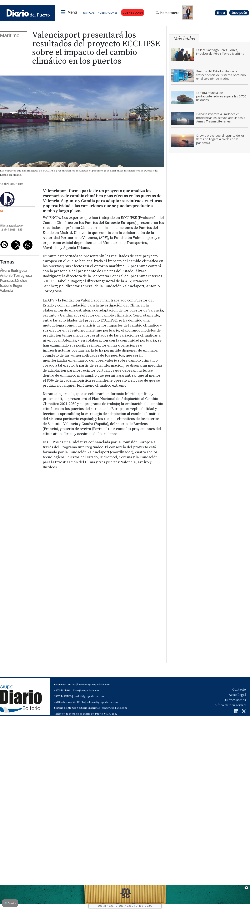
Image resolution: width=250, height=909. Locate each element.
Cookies (10, 903)
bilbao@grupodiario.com (86, 690)
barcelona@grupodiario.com (93, 684)
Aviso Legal (237, 695)
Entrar (221, 13)
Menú (72, 12)
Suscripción (239, 13)
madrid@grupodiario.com (89, 696)
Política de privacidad (229, 705)
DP (2, 211)
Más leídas (184, 38)
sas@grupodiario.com (114, 708)
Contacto (239, 689)
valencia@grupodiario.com (102, 702)
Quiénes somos (235, 700)
